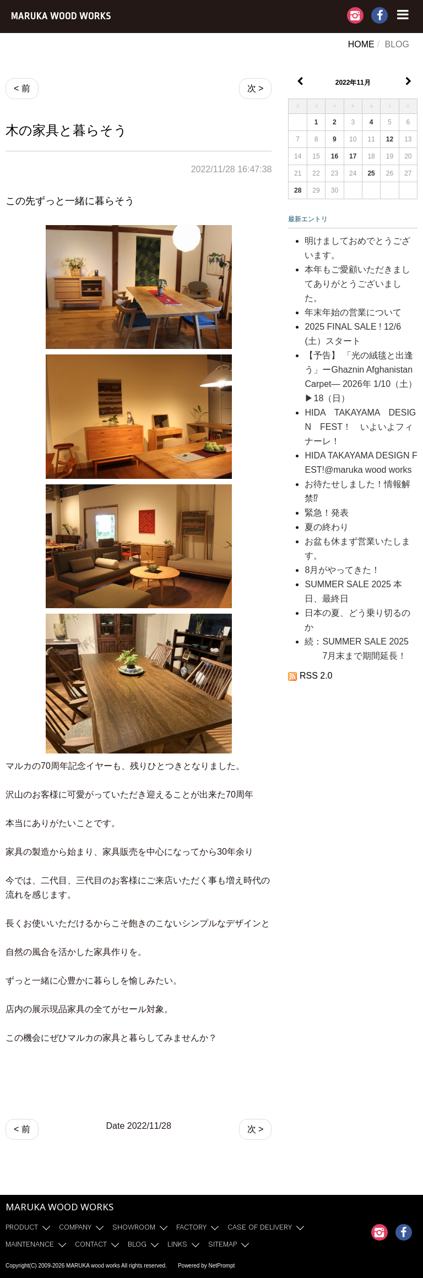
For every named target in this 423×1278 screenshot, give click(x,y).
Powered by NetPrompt (206, 1266)
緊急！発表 (327, 512)
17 (352, 156)
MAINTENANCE (30, 1244)
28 (297, 190)
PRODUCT (22, 1227)
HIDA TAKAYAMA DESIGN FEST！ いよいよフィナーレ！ (360, 427)
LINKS (177, 1244)
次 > (255, 88)
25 (371, 173)
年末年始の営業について (353, 312)
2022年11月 (353, 82)
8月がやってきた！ (342, 570)
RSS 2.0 (310, 675)
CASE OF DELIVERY (259, 1227)
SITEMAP (222, 1244)
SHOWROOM (133, 1227)
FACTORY (191, 1227)
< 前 (22, 88)
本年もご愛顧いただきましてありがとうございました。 (357, 284)
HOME (361, 44)
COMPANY (75, 1227)
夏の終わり (327, 527)
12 (389, 139)
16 (334, 156)
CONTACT (91, 1244)
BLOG (137, 1244)
